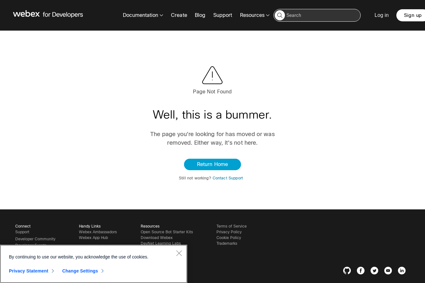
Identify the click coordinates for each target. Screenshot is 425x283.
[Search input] (317, 15)
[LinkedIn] (403, 272)
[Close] (179, 253)
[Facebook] (362, 272)
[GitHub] (348, 272)
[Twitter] (376, 272)
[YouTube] (389, 272)
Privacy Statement (28, 270)
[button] (280, 15)
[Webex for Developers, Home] (48, 15)
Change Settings (80, 270)
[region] (93, 264)
